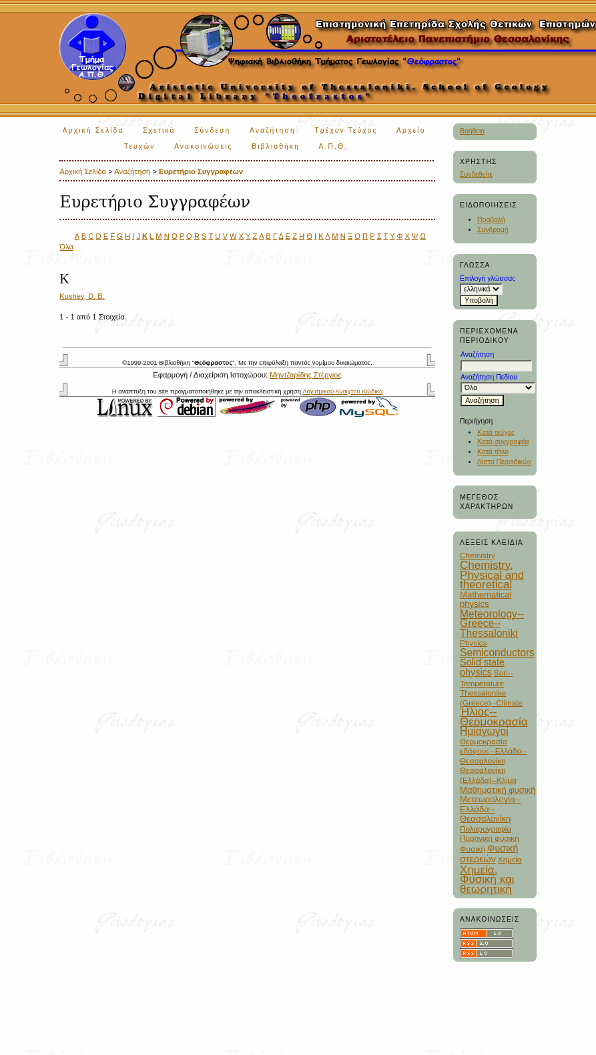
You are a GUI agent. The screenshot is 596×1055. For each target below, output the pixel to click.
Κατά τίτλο (493, 451)
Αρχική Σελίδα (93, 130)
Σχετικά (159, 130)
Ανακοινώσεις (203, 146)
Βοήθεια (472, 131)
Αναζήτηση (273, 130)
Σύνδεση (212, 130)
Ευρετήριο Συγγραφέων (201, 171)
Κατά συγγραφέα (503, 441)
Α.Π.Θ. (333, 146)
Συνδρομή (493, 229)
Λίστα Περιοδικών (504, 461)
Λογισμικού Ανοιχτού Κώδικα (342, 391)
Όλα (66, 247)
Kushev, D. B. (82, 296)
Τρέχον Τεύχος (345, 130)
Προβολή (491, 219)
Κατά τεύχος (496, 432)
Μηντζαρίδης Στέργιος (306, 375)
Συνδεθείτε (476, 174)
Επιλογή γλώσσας (487, 278)
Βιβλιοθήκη (276, 146)
